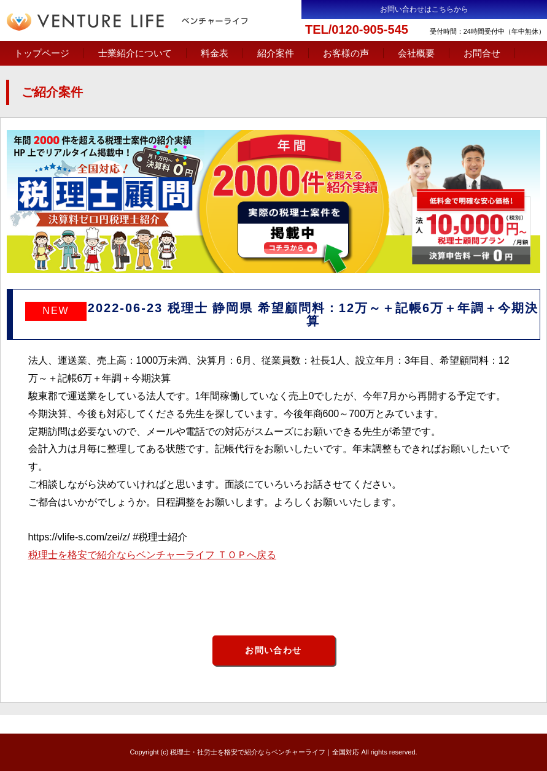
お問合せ (482, 53)
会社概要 (416, 53)
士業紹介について (135, 53)
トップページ (41, 53)
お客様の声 (346, 53)
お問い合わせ (273, 650)
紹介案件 (275, 53)
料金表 (214, 53)
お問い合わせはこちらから (424, 9)
